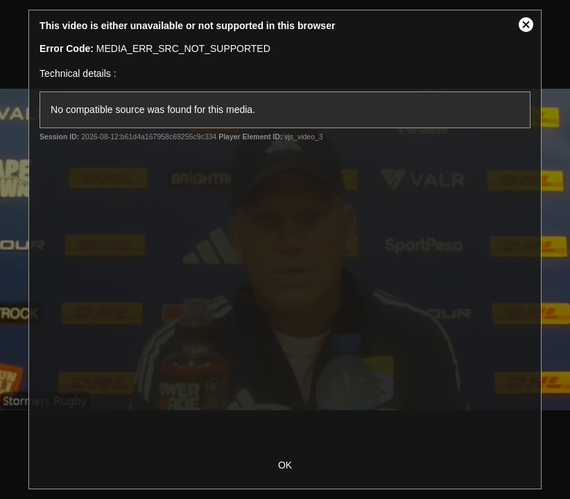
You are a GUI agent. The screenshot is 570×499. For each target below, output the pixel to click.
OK (285, 465)
